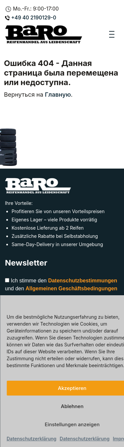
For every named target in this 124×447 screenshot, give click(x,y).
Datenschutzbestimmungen (82, 280)
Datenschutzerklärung (32, 438)
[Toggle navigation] (111, 34)
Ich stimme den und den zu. (61, 288)
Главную (58, 94)
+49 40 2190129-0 (30, 18)
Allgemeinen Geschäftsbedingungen (71, 288)
